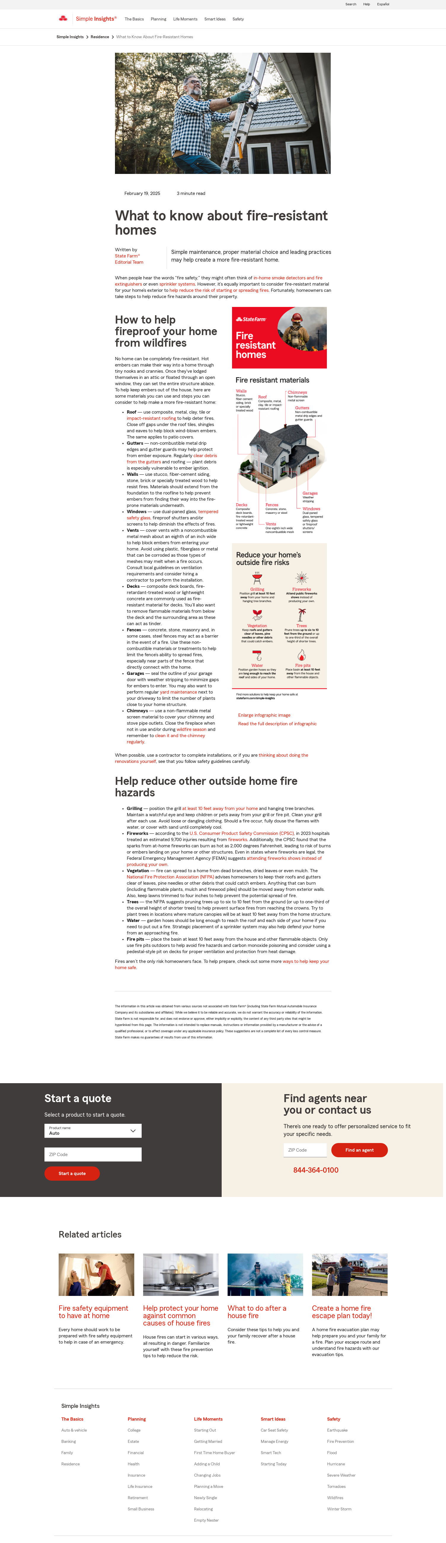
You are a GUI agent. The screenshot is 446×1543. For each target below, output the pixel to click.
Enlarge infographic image (264, 715)
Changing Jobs (207, 1475)
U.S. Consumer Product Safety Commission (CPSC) (242, 833)
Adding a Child (207, 1464)
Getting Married (208, 1442)
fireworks (237, 839)
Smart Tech (271, 1453)
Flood (332, 1453)
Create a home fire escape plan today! (342, 1312)
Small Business (141, 1509)
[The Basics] (134, 19)
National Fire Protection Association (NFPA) (170, 877)
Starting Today (274, 1464)
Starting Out (205, 1430)
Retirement (138, 1498)
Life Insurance (140, 1487)
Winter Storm (339, 1509)
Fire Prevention (340, 1442)
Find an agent (360, 1150)
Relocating (203, 1509)
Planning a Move (208, 1487)
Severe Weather (341, 1475)
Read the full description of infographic (277, 723)
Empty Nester (206, 1520)
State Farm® (129, 259)
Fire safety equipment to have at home (93, 1312)
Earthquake (337, 1430)
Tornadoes (336, 1487)
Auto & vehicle (74, 1430)
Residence (70, 1464)
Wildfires (335, 1498)
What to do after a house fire (257, 1312)
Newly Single (205, 1498)
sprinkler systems (177, 284)
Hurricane (336, 1464)
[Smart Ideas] (215, 19)
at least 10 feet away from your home (220, 808)
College (134, 1430)
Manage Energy (274, 1442)
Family (67, 1453)
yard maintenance (178, 692)
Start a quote (72, 1173)
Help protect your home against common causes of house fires (180, 1316)
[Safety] (238, 19)
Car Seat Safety (274, 1430)
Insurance (136, 1475)
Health (134, 1464)
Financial (136, 1453)
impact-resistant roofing (151, 418)
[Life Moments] (185, 19)
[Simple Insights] (96, 21)
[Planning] (158, 19)
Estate (133, 1442)
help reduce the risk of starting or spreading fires (219, 290)
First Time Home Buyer (214, 1453)
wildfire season (192, 729)
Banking (68, 1442)
